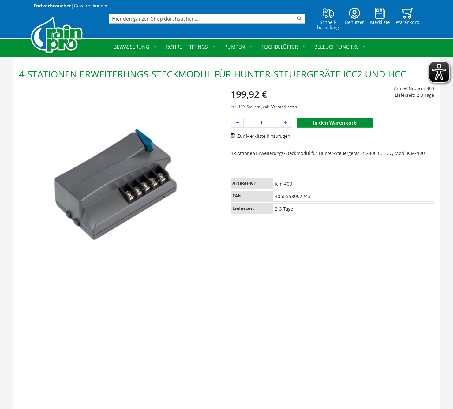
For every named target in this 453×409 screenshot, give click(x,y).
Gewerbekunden (91, 5)
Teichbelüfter (283, 46)
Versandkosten (284, 106)
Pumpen (238, 46)
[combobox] (207, 19)
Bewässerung (135, 46)
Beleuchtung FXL (340, 46)
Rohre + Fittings (190, 46)
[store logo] (70, 36)
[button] (237, 123)
